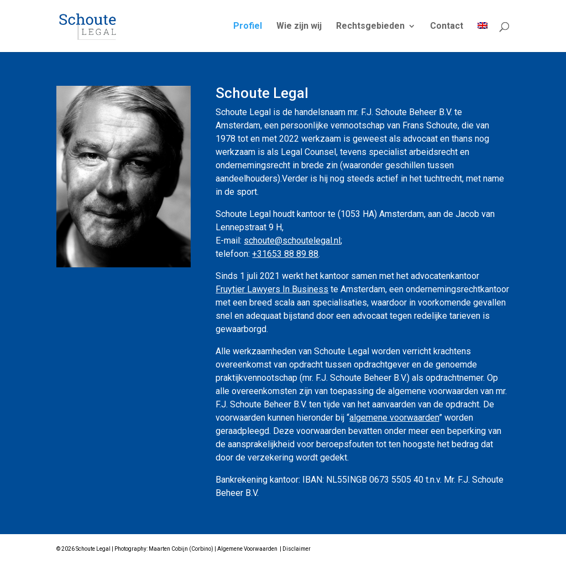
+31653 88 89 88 (285, 254)
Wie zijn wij (299, 26)
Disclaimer (296, 549)
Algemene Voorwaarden (247, 549)
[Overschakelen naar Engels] (483, 37)
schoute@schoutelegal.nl (292, 240)
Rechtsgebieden (370, 26)
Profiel (247, 26)
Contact (446, 26)
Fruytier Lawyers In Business (272, 289)
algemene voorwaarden (394, 417)
